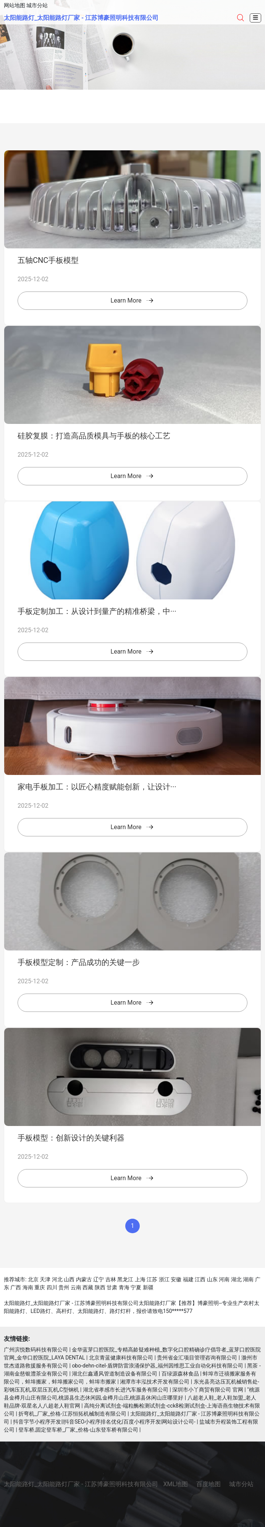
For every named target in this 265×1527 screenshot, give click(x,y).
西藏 (87, 1287)
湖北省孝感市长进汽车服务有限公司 (125, 1390)
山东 (212, 1279)
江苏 (152, 1279)
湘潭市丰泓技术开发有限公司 (154, 1382)
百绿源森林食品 (180, 1374)
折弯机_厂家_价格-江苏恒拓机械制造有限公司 (72, 1414)
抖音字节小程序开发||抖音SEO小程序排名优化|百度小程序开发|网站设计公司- (104, 1422)
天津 (45, 1279)
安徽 (176, 1279)
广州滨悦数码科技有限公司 (36, 1350)
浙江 (164, 1279)
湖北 (236, 1279)
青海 (124, 1287)
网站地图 (14, 5)
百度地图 (208, 1484)
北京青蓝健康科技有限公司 (121, 1358)
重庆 (39, 1287)
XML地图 (175, 1484)
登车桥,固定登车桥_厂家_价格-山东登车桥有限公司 (78, 1430)
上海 (140, 1279)
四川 (52, 1287)
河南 (224, 1279)
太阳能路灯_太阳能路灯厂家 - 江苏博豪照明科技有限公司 (81, 17)
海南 (28, 1287)
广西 (15, 1287)
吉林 (110, 1279)
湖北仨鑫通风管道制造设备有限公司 (114, 1374)
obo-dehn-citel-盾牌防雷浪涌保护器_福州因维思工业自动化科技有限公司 (157, 1366)
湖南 (248, 1279)
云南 (76, 1287)
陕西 (100, 1287)
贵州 (63, 1287)
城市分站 (37, 5)
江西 (200, 1279)
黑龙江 (125, 1279)
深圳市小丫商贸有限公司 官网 (207, 1390)
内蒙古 (84, 1279)
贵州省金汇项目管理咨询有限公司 (197, 1358)
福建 (188, 1279)
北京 (33, 1279)
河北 (57, 1279)
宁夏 (136, 1287)
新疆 (148, 1287)
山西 (69, 1279)
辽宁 (98, 1279)
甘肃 (112, 1287)
